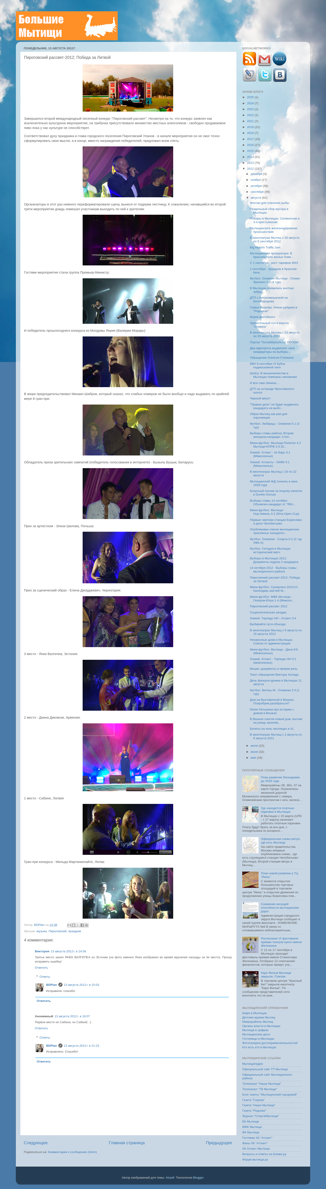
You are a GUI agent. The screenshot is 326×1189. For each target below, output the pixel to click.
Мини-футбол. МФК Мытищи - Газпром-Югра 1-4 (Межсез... (272, 598)
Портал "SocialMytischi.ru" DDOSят (274, 342)
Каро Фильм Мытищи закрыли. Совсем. (276, 974)
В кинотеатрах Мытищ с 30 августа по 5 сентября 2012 (275, 239)
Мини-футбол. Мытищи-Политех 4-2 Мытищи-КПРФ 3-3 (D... (275, 444)
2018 (251, 133)
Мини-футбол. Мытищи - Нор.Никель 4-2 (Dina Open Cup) (274, 511)
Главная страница (127, 1142)
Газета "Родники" (254, 1110)
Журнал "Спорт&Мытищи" (260, 1116)
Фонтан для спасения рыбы (269, 203)
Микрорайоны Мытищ (257, 1021)
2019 (251, 127)
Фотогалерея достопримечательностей (269, 1043)
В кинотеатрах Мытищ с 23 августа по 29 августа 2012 (275, 334)
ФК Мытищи (250, 1132)
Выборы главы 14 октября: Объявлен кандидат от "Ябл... (273, 502)
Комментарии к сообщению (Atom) (72, 1152)
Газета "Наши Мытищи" (259, 1105)
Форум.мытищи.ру (255, 1159)
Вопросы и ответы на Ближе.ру (264, 1154)
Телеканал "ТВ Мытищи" (259, 1089)
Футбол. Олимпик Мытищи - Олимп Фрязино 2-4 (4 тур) (275, 280)
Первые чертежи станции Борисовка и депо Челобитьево (276, 521)
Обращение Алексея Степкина (272, 357)
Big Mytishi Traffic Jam (265, 247)
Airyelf (170, 1177)
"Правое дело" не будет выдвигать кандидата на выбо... (274, 406)
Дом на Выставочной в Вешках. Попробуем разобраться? (272, 701)
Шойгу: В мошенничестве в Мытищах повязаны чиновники (273, 375)
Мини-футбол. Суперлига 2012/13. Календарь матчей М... (274, 588)
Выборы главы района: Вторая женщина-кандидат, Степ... (272, 434)
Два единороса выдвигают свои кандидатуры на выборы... (272, 349)
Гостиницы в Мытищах (258, 1038)
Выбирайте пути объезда (267, 624)
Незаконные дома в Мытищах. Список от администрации (271, 641)
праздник (74, 931)
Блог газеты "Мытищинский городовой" (269, 1094)
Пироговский (58, 931)
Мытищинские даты (256, 1034)
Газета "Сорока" (253, 1100)
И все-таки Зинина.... (265, 383)
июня (255, 751)
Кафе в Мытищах (254, 1013)
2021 (251, 121)
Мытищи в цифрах (255, 1030)
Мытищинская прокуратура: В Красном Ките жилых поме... (272, 255)
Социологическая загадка (268, 612)
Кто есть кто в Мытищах (259, 1047)
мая (254, 757)
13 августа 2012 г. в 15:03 (81, 984)
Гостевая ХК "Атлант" (257, 1137)
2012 (251, 168)
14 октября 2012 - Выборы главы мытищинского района (273, 569)
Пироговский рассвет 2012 (268, 606)
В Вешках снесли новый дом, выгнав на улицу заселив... (276, 720)
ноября (256, 179)
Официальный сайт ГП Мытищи (265, 1069)
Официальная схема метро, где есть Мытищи (281, 840)
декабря (257, 174)
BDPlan (39, 925)
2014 (251, 157)
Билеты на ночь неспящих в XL (272, 728)
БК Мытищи (250, 1121)
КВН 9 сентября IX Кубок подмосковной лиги (267, 365)
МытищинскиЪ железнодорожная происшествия (273, 230)
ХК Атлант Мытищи (256, 1148)
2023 (251, 109)
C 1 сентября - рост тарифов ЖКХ (274, 262)
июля (255, 745)
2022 (251, 115)
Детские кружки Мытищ (258, 1017)
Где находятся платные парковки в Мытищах (277, 809)
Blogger (198, 1177)
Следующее (36, 1142)
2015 (251, 150)
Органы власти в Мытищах (261, 1026)
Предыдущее (219, 1142)
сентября (257, 191)
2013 (251, 162)
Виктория (42, 951)
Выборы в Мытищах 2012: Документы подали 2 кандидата (274, 560)
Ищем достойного (262, 317)
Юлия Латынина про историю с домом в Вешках (272, 711)
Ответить (41, 967)
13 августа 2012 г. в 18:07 (72, 1016)
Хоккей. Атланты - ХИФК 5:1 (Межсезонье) (270, 463)
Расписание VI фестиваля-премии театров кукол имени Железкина (281, 942)
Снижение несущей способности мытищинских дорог (280, 907)
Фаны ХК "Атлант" (255, 1143)
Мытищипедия (252, 1063)
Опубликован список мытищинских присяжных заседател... (274, 531)
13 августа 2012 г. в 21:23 (81, 1045)
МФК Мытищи (252, 1127)
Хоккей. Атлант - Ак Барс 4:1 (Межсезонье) (270, 454)
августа (256, 197)
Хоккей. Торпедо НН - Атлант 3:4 (273, 618)
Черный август (260, 398)
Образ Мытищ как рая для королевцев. (268, 415)
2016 (251, 145)
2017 (251, 139)
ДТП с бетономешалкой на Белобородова (269, 299)
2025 (251, 97)
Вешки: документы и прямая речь (273, 668)
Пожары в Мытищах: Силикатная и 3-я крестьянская (275, 220)
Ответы (45, 976)
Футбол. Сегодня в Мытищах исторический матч (270, 550)
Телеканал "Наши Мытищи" (261, 1083)
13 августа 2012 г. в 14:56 (68, 951)
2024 (251, 103)
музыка (41, 931)
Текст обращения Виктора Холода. (274, 674)
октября (257, 186)
